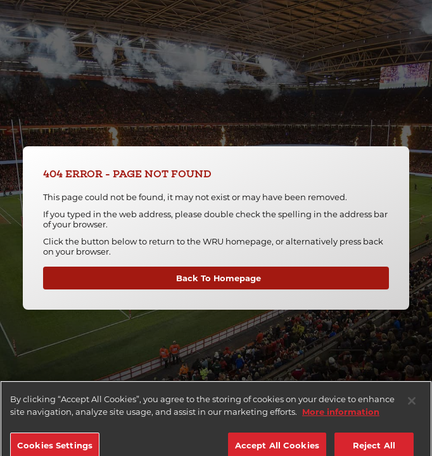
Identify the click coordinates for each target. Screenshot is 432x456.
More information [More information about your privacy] (340, 415)
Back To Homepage (218, 278)
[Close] (412, 405)
